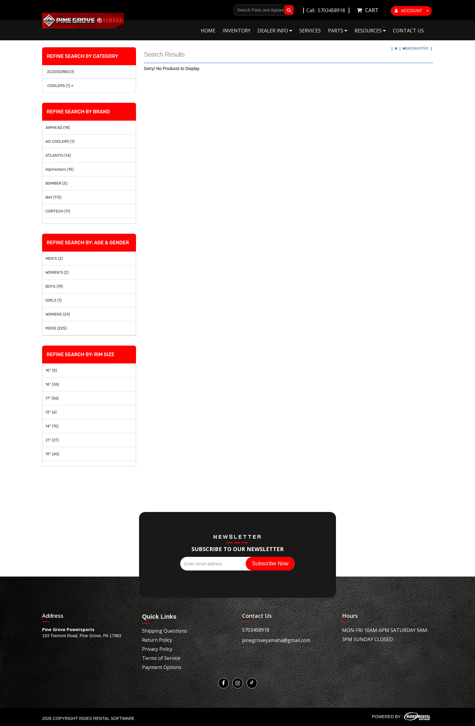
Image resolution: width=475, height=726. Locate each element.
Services (310, 30)
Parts (337, 30)
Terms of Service (161, 658)
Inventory (237, 30)
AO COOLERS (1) (60, 141)
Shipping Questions (164, 631)
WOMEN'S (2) (56, 272)
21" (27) (52, 440)
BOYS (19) (54, 286)
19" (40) (52, 454)
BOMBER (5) (56, 183)
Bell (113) (53, 197)
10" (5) (51, 370)
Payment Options (161, 667)
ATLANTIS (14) (58, 155)
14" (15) (51, 426)
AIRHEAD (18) (57, 127)
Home (208, 30)
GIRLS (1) (53, 300)
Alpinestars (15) (59, 169)
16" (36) (52, 384)
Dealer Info (274, 30)
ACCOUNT (412, 10)
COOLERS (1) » (59, 85)
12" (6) (51, 412)
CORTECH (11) (57, 211)
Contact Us (408, 30)
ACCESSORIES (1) (60, 72)
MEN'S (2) (54, 258)
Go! (288, 10)
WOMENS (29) (57, 314)
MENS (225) (56, 328)
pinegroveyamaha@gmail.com (276, 640)
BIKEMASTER (416, 48)
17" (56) (52, 398)
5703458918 (255, 630)
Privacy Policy (157, 649)
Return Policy (157, 640)
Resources (370, 30)
